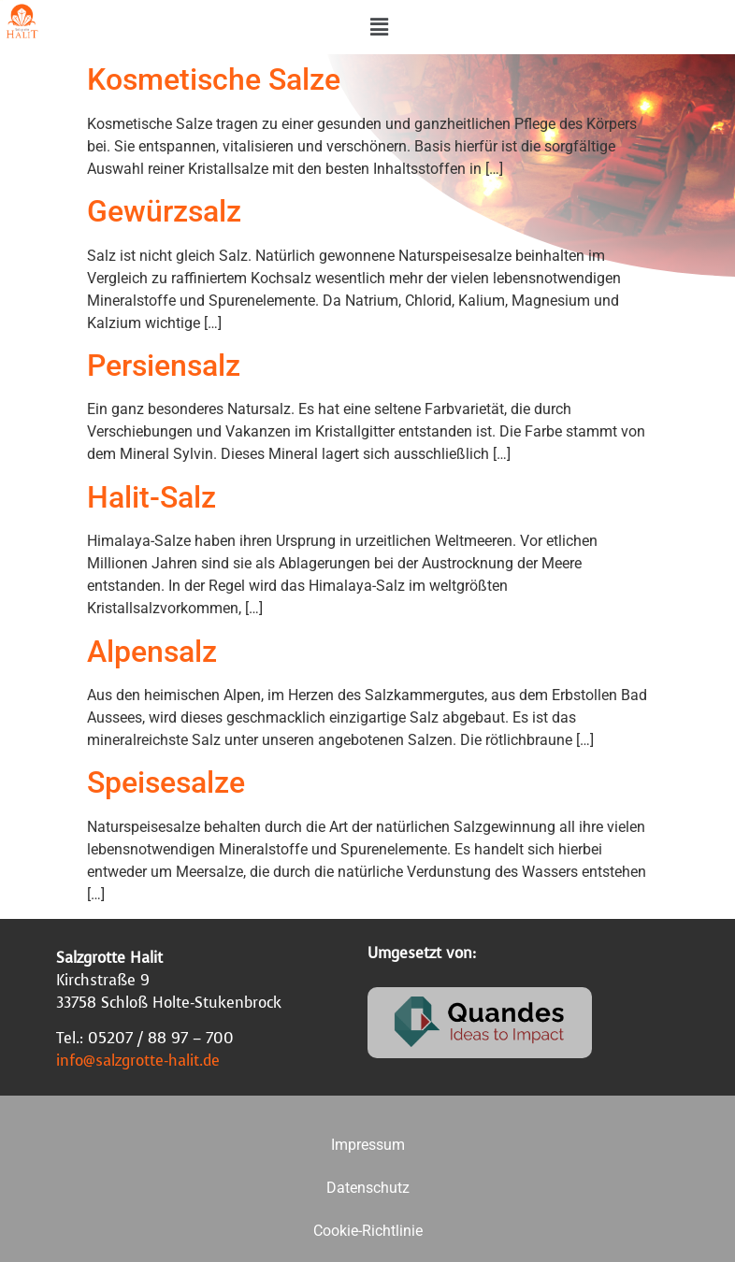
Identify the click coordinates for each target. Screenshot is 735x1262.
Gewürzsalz (164, 211)
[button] (380, 27)
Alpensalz (152, 651)
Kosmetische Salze (213, 79)
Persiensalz (163, 365)
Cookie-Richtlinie (368, 1231)
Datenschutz (368, 1188)
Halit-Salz (151, 497)
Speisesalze (166, 782)
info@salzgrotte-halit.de (138, 1060)
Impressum (368, 1145)
